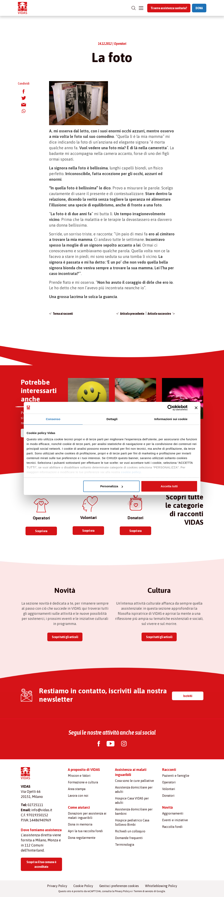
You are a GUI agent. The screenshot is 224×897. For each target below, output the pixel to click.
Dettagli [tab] (112, 419)
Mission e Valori (79, 775)
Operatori (169, 782)
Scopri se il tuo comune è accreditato (41, 864)
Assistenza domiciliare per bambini (134, 811)
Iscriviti (187, 696)
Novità (167, 807)
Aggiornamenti (172, 813)
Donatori (168, 795)
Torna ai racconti (63, 313)
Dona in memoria (80, 824)
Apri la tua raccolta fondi (85, 831)
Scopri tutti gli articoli (65, 637)
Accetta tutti (169, 486)
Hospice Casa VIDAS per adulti (132, 800)
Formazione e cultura (83, 782)
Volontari (168, 789)
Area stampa (76, 789)
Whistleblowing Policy (161, 886)
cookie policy (131, 472)
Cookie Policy (83, 886)
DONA (199, 8)
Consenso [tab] (53, 419)
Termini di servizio (143, 891)
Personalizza (111, 486)
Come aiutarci (79, 807)
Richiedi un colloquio (130, 831)
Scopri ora (41, 531)
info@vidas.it (41, 810)
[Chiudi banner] (196, 407)
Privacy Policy (57, 886)
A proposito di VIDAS (84, 770)
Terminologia (124, 844)
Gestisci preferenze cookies (119, 886)
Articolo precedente (132, 313)
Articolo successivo (159, 313)
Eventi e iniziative (175, 820)
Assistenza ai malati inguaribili (130, 772)
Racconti (169, 770)
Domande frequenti (129, 838)
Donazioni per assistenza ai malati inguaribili (87, 815)
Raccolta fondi (172, 826)
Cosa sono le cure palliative (134, 780)
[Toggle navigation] (141, 8)
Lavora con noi (78, 795)
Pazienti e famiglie (175, 775)
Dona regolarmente (81, 837)
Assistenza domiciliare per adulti (134, 789)
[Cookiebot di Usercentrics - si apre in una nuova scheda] (170, 408)
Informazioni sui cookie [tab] (170, 419)
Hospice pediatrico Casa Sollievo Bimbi (132, 822)
